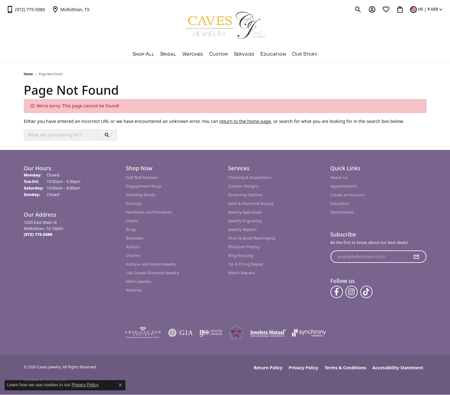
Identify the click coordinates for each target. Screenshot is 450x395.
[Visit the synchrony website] (309, 333)
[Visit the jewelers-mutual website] (268, 333)
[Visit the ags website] (143, 333)
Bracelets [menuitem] (134, 238)
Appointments (343, 186)
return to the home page (245, 121)
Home (28, 74)
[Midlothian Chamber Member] (236, 333)
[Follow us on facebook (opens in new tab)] (336, 292)
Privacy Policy (303, 368)
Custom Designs (243, 186)
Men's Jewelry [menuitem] (138, 281)
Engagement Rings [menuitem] (144, 186)
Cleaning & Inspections (250, 177)
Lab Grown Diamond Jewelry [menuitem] (152, 273)
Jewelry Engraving (245, 221)
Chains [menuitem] (132, 221)
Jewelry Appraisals (245, 212)
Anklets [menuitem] (133, 247)
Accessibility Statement (398, 368)
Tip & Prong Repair (246, 264)
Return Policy (268, 368)
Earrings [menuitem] (134, 203)
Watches (192, 54)
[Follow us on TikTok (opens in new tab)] (366, 292)
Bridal (168, 54)
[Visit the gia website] (180, 333)
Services (244, 54)
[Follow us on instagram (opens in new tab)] (351, 292)
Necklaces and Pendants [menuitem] (149, 212)
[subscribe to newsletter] (416, 256)
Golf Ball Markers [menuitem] (142, 177)
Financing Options (245, 195)
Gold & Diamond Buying (251, 203)
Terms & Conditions (345, 368)
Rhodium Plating (244, 247)
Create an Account (347, 195)
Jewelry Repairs (242, 229)
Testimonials (342, 212)
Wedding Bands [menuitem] (141, 195)
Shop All (143, 54)
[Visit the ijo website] (210, 333)
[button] (358, 9)
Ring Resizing (240, 255)
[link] (25, 9)
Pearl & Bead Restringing (251, 238)
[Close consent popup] (120, 385)
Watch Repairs (241, 273)
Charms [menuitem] (133, 255)
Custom (218, 54)
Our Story (304, 54)
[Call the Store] (38, 234)
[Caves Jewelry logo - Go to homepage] (225, 26)
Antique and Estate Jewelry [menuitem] (151, 264)
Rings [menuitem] (131, 229)
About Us (339, 177)
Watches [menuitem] (134, 290)
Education (273, 54)
